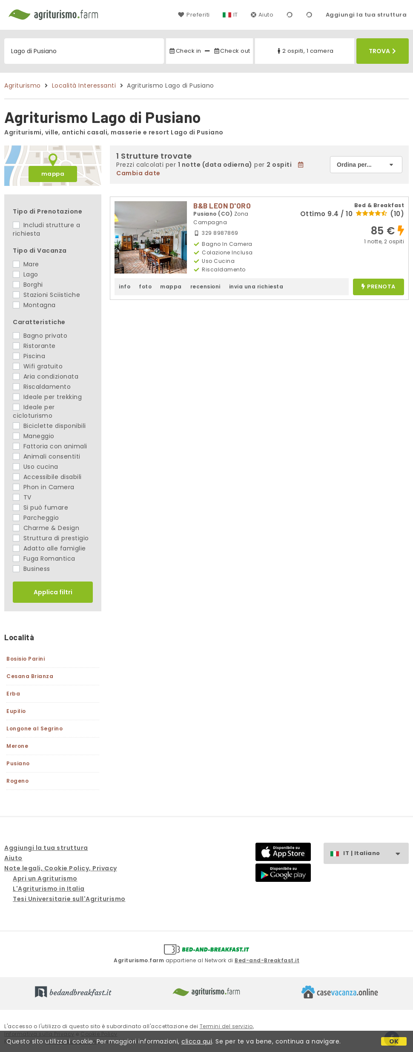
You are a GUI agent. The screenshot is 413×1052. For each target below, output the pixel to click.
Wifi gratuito (38, 366)
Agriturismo (22, 85)
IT (235, 15)
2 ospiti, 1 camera (304, 51)
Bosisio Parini (25, 658)
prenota (378, 287)
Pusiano (18, 763)
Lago (25, 274)
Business (31, 568)
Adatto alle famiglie (49, 548)
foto (145, 286)
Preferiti (193, 15)
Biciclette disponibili (49, 426)
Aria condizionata (45, 376)
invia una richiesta (256, 286)
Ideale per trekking (47, 397)
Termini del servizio (226, 1026)
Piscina (29, 356)
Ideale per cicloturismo (34, 411)
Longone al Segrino (34, 728)
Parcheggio (36, 517)
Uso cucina (35, 466)
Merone (17, 746)
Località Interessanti (84, 85)
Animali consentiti (46, 456)
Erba (13, 693)
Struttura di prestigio (51, 538)
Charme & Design (46, 528)
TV (22, 497)
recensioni (205, 286)
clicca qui (196, 1041)
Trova (382, 51)
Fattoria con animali (50, 446)
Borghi (28, 284)
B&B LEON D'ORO (222, 205)
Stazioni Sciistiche (46, 295)
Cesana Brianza (29, 676)
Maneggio (33, 436)
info (124, 286)
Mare (26, 264)
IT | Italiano (375, 853)
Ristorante (34, 346)
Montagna (34, 305)
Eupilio (16, 711)
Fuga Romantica (44, 558)
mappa (53, 174)
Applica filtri (53, 592)
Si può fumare (40, 507)
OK (394, 1041)
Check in (185, 51)
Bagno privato (40, 335)
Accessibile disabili (47, 477)
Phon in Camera (44, 487)
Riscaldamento (42, 386)
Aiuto (262, 15)
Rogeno (17, 780)
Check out (231, 51)
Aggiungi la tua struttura (366, 15)
